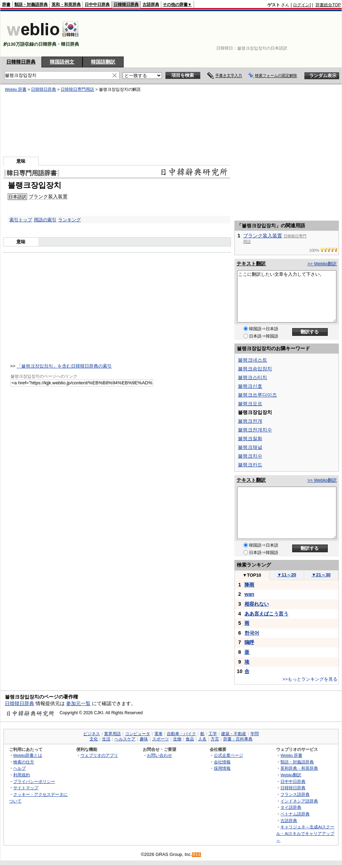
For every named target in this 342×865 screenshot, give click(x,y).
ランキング (69, 219)
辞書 (6, 4)
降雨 (249, 584)
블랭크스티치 (252, 377)
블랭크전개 (250, 421)
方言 (215, 739)
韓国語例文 (62, 62)
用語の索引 (45, 219)
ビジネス (91, 734)
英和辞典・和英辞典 (299, 768)
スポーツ (160, 739)
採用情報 (222, 768)
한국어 (251, 633)
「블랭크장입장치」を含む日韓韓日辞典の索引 (64, 366)
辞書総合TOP (328, 4)
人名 (202, 739)
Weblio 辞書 (291, 755)
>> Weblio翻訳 (322, 263)
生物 (177, 739)
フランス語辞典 (295, 794)
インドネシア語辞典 (299, 801)
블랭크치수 (250, 456)
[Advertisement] (319, 34)
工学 (213, 734)
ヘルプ (19, 768)
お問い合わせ (159, 755)
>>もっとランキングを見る (309, 679)
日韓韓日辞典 (126, 4)
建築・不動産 (233, 734)
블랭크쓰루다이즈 (257, 395)
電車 (158, 734)
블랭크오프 (250, 403)
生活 (106, 739)
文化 (94, 739)
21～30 (321, 574)
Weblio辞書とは (27, 755)
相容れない (256, 604)
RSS (197, 855)
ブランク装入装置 (262, 235)
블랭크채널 (250, 447)
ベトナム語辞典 (295, 814)
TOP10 (251, 575)
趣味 (144, 739)
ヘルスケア (125, 739)
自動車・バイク (181, 734)
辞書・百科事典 (237, 739)
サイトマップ (25, 787)
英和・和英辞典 (66, 4)
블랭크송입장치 (255, 368)
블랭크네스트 (252, 360)
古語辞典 (150, 4)
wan (249, 594)
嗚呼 (249, 642)
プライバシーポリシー (34, 781)
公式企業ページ (228, 755)
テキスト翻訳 (251, 263)
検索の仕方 (23, 762)
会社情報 (222, 762)
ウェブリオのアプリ (99, 755)
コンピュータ (137, 734)
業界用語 (112, 734)
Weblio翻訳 (290, 774)
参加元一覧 (78, 703)
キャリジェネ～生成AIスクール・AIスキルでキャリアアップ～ (305, 833)
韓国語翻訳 (103, 62)
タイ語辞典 (290, 807)
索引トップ (20, 219)
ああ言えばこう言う (266, 613)
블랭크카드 (250, 464)
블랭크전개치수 (255, 429)
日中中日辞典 (97, 4)
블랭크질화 (250, 438)
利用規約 (21, 774)
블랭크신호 (250, 386)
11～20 (286, 574)
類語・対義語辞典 (31, 4)
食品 (190, 739)
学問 (254, 734)
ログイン (301, 4)
